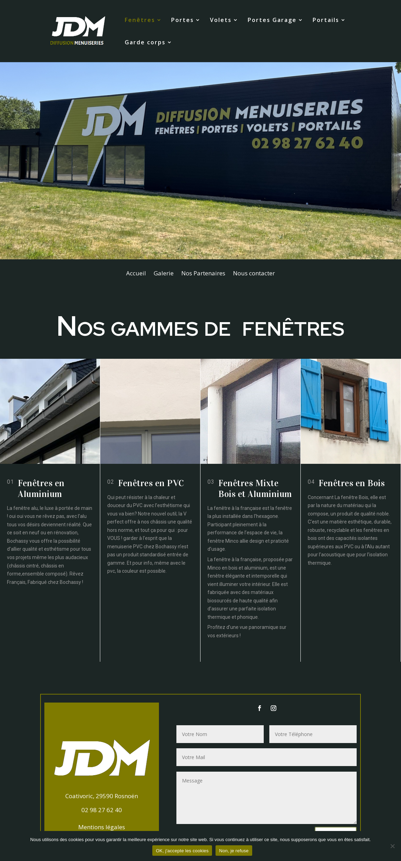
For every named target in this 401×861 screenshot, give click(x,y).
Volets (221, 20)
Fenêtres (140, 20)
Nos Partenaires (203, 274)
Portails (326, 20)
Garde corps (145, 43)
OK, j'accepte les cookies (182, 850)
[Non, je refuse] (392, 846)
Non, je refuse (233, 850)
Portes (182, 20)
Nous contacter (254, 274)
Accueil (136, 274)
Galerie (164, 274)
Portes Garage (272, 20)
